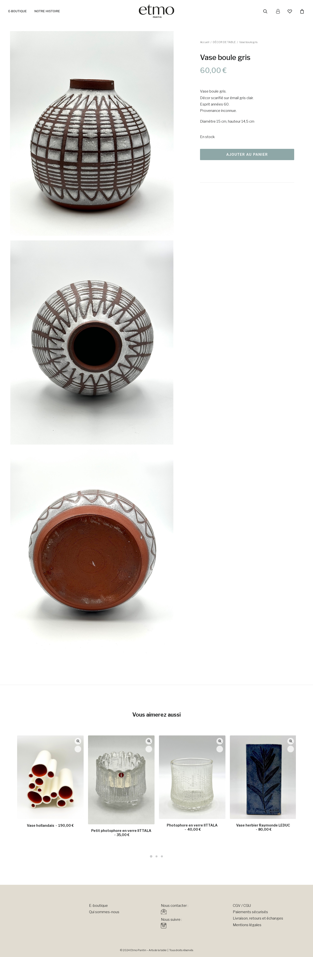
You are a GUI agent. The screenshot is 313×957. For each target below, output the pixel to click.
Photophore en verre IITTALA (192, 827)
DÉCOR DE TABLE (224, 42)
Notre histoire (47, 11)
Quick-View (78, 741)
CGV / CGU (242, 905)
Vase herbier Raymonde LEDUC (263, 827)
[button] (268, 11)
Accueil (204, 42)
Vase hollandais (50, 825)
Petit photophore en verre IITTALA (121, 832)
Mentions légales (247, 925)
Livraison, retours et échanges (258, 918)
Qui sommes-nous (104, 912)
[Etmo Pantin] (156, 11)
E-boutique (17, 11)
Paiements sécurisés (250, 912)
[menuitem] (19, 11)
